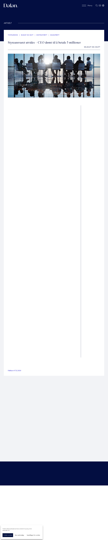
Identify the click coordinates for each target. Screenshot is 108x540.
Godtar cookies (7, 535)
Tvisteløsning (13, 35)
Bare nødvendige (19, 535)
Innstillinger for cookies (33, 535)
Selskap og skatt (27, 35)
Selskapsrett (54, 35)
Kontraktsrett (41, 35)
